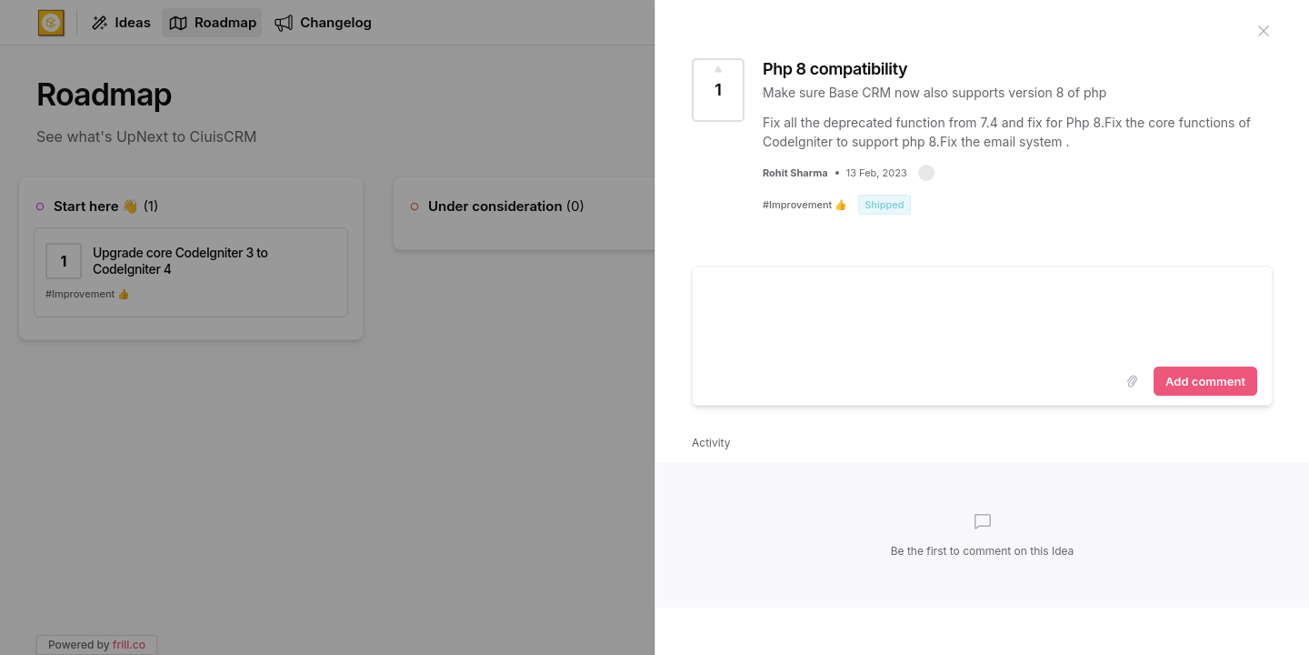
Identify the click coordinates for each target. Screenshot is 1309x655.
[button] (926, 173)
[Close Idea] (1263, 29)
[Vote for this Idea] (718, 90)
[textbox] (982, 313)
